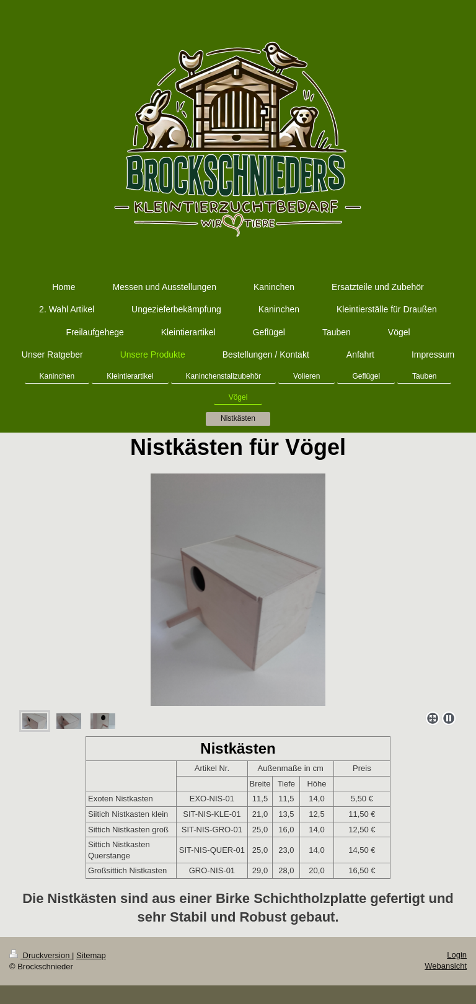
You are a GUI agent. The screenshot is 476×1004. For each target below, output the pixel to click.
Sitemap (91, 955)
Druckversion (40, 955)
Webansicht (446, 966)
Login (457, 954)
